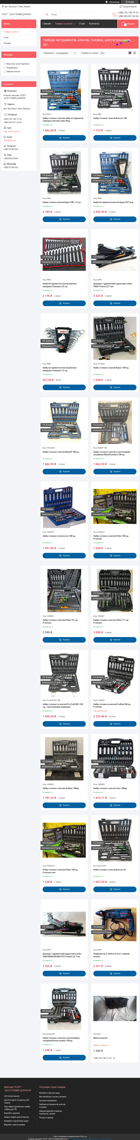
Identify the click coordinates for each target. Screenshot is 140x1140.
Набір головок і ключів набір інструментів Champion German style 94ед (63, 119)
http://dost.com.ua (11, 131)
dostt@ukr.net (9, 140)
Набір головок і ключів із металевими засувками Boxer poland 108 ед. (61, 1039)
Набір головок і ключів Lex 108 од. (59, 536)
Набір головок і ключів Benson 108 (110, 118)
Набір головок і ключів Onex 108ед (110, 788)
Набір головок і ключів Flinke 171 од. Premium (111, 621)
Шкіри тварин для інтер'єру (16, 1117)
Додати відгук (130, 6)
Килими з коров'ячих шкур (16, 1121)
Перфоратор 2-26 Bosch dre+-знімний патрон (111, 955)
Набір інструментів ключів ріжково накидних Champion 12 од (60, 369)
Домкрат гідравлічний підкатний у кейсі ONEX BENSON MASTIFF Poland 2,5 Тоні (62, 955)
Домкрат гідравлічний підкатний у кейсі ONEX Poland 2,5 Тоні (112, 285)
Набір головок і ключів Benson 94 (109, 870)
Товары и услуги (63, 23)
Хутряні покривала (48, 1100)
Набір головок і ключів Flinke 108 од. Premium (111, 537)
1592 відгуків (114, 2)
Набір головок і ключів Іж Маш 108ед (61, 788)
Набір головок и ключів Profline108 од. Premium (112, 705)
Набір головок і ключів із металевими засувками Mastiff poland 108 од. (111, 453)
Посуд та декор (46, 1117)
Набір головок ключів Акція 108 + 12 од (62, 202)
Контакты (94, 23)
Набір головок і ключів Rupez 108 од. (111, 368)
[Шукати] (47, 14)
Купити (66, 138)
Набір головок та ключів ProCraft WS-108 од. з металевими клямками (63, 705)
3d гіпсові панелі (11, 1096)
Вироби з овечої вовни (14, 1125)
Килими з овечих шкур (49, 1093)
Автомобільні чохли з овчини (52, 1097)
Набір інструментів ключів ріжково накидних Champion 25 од (60, 285)
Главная (47, 23)
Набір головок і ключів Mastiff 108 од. (61, 452)
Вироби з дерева (12, 1113)
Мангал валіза (100, 1038)
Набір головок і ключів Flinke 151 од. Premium (60, 621)
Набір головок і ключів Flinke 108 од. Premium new (60, 871)
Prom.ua (83, 1136)
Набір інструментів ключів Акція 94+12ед (113, 202)
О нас (82, 23)
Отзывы (7, 43)
